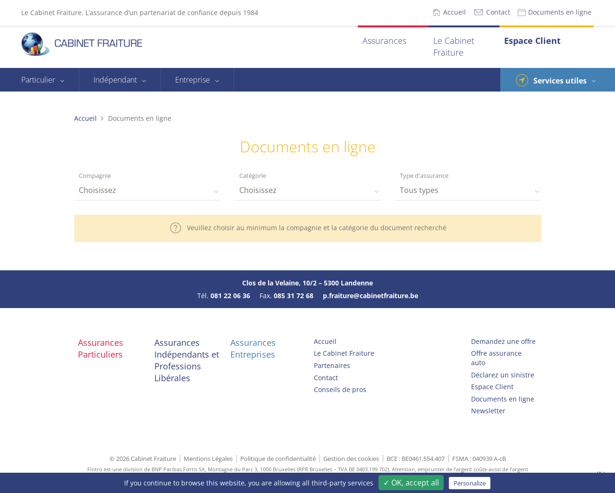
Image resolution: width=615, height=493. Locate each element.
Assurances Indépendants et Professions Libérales (186, 360)
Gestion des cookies (351, 458)
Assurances (384, 40)
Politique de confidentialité (278, 458)
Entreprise (192, 80)
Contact (498, 12)
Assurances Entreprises (253, 348)
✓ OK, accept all (411, 482)
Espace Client (532, 40)
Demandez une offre (503, 341)
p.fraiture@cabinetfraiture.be (370, 295)
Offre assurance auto (496, 358)
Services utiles (560, 80)
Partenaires (332, 365)
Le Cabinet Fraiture (453, 46)
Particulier (38, 80)
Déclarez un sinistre (502, 374)
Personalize (470, 483)
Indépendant (115, 80)
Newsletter (488, 410)
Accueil (454, 12)
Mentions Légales (208, 458)
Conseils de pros (340, 389)
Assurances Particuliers (100, 348)
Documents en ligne (559, 12)
